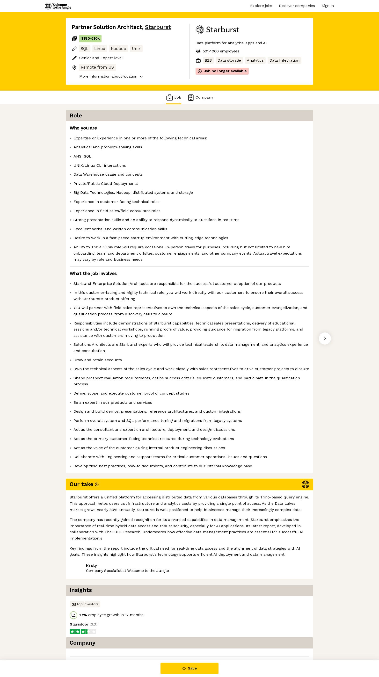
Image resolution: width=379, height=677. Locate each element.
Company (200, 97)
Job (173, 97)
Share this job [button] (85, 639)
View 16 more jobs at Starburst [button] (134, 639)
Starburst (158, 27)
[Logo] (58, 6)
